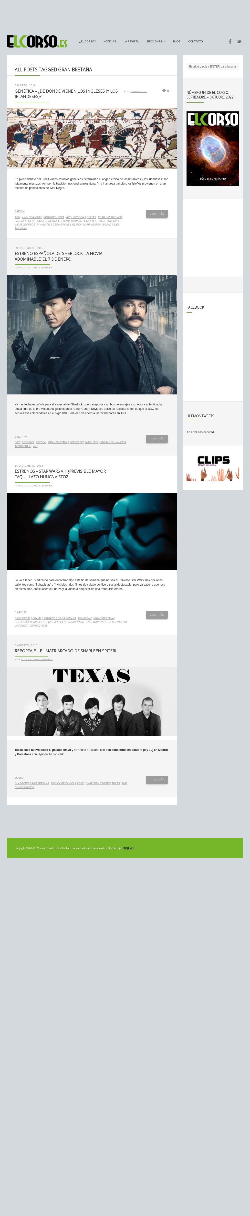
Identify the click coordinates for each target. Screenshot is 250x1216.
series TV (76, 442)
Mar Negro (92, 224)
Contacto (195, 41)
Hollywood (23, 622)
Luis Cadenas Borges (37, 267)
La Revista (131, 41)
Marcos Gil (139, 91)
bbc (17, 442)
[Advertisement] (125, 15)
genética (51, 221)
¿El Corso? (87, 41)
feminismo (85, 618)
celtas (91, 217)
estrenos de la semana (59, 618)
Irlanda (77, 224)
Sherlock (91, 442)
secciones (154, 41)
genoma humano (71, 221)
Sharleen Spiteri (97, 783)
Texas (116, 783)
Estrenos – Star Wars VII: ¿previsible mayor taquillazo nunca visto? (60, 474)
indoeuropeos (25, 224)
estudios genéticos (29, 221)
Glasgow (21, 783)
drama (37, 618)
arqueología (75, 217)
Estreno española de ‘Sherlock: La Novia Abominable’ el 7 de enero (58, 256)
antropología (54, 217)
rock (80, 783)
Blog (176, 41)
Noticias (110, 41)
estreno (28, 442)
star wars (76, 622)
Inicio (18, 64)
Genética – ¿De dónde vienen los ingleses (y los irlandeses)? (66, 93)
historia (111, 221)
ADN (17, 217)
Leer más (157, 214)
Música (19, 777)
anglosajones (32, 217)
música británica (62, 783)
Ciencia (20, 211)
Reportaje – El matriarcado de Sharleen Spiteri (65, 651)
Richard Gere (57, 622)
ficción (41, 442)
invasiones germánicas (53, 224)
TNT (35, 446)
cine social (23, 618)
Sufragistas (39, 625)
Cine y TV (21, 436)
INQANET (129, 848)
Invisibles (39, 622)
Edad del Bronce (110, 217)
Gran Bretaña (94, 221)
